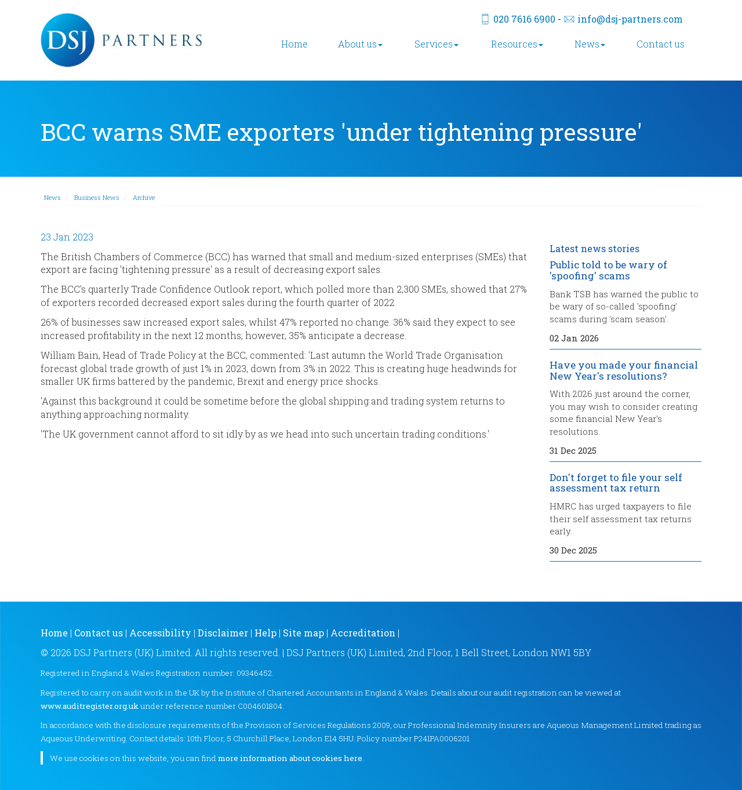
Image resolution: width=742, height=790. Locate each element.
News (589, 44)
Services (436, 44)
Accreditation (362, 633)
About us (360, 44)
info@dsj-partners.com (630, 19)
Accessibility (160, 633)
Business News (96, 197)
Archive (144, 197)
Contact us (660, 44)
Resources (517, 44)
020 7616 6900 (524, 19)
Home (294, 44)
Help (265, 633)
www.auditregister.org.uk (90, 706)
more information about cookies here (290, 758)
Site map (303, 633)
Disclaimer (223, 633)
